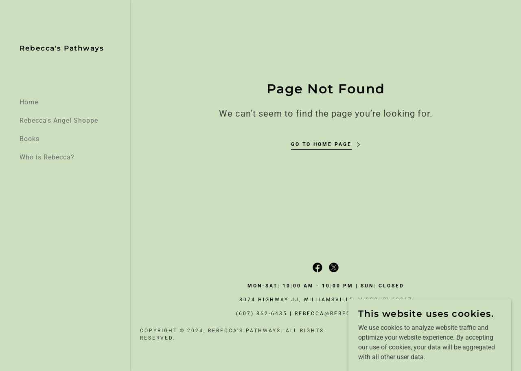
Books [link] (29, 139)
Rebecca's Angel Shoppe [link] (59, 120)
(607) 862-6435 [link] (261, 313)
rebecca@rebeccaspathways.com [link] (355, 313)
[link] (62, 48)
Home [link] (29, 102)
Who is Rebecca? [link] (47, 157)
